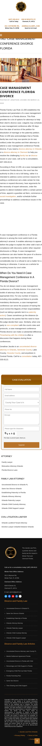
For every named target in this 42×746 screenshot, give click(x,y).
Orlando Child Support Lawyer (13, 508)
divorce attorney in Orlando (30, 149)
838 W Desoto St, (10, 585)
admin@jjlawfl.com (15, 592)
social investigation (8, 196)
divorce (34, 155)
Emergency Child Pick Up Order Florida (19, 671)
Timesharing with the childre (12, 335)
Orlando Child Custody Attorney (14, 504)
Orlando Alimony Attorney (11, 496)
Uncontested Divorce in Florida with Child (19, 661)
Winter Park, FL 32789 (11, 578)
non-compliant (13, 325)
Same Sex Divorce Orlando (12, 488)
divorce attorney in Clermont (16, 152)
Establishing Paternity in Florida (14, 492)
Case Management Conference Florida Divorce (17, 92)
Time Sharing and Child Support (16, 685)
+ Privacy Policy (19, 735)
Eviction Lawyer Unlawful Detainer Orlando (18, 527)
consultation (27, 356)
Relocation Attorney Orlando (12, 466)
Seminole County (24, 350)
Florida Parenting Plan (13, 676)
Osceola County (13, 353)
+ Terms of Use (32, 735)
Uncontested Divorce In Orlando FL (15, 485)
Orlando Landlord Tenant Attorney (14, 523)
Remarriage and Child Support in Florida (19, 666)
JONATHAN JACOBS (18, 100)
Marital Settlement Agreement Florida (18, 656)
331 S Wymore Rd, (10, 575)
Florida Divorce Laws (9, 470)
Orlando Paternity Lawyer (11, 500)
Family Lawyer (7, 462)
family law (24, 155)
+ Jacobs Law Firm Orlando (28, 732)
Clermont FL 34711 (10, 588)
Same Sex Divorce (12, 681)
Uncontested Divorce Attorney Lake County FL (21, 651)
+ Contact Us (33, 739)
